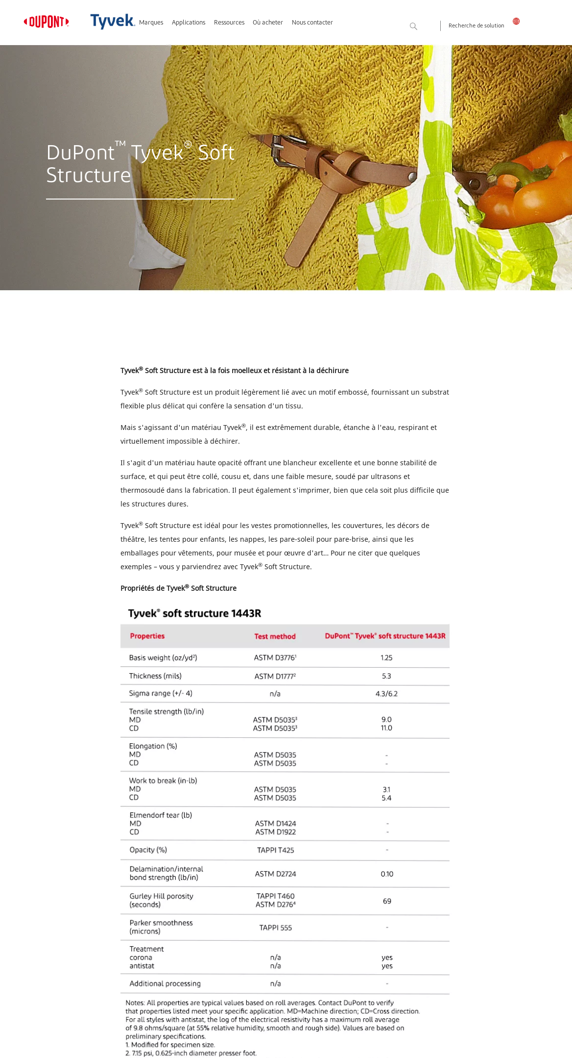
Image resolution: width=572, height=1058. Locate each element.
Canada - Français (519, 21)
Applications (188, 23)
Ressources (229, 23)
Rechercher (430, 27)
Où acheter (268, 23)
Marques (151, 23)
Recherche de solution (476, 26)
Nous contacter (312, 23)
